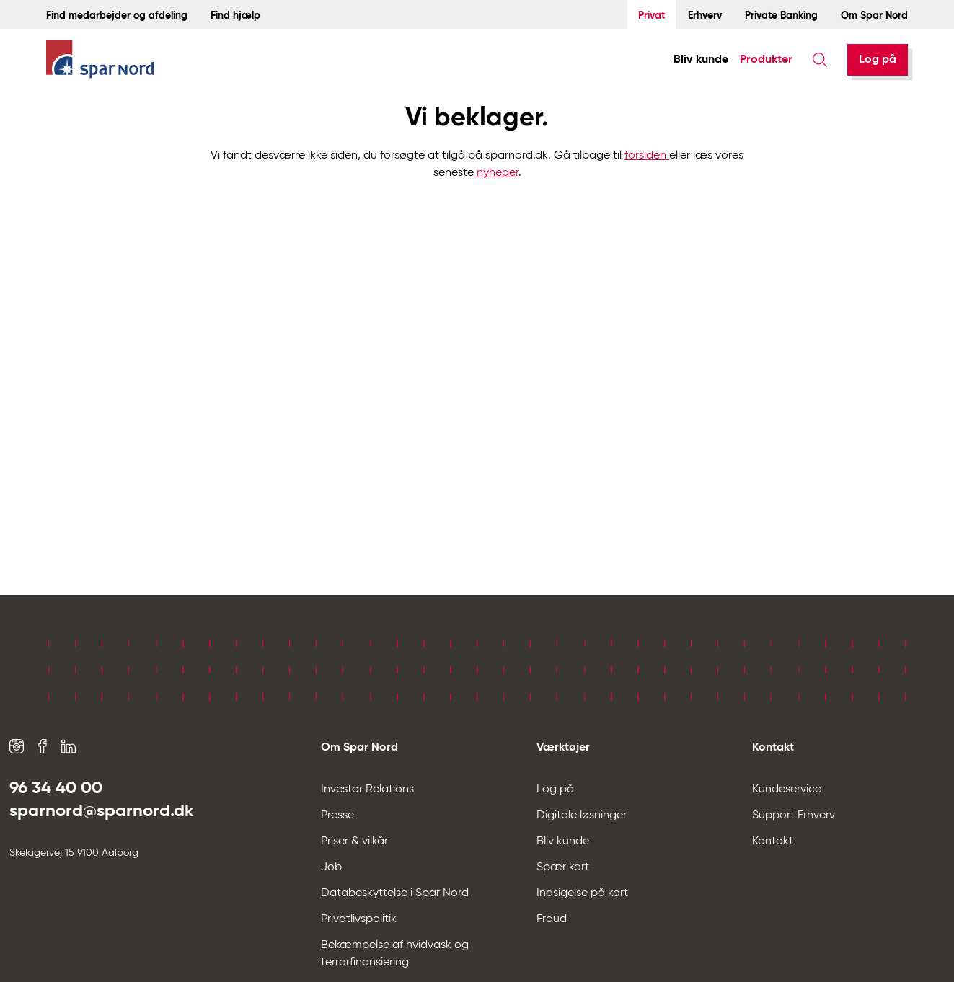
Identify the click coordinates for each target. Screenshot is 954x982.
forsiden (646, 156)
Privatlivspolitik (359, 919)
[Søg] (820, 60)
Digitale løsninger (581, 815)
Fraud (551, 919)
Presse (337, 815)
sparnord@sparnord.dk (101, 811)
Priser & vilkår (354, 841)
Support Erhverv (793, 815)
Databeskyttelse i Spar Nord (395, 893)
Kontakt (772, 841)
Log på (877, 60)
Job (331, 867)
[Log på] (877, 60)
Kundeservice (786, 789)
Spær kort (562, 867)
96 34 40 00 (55, 788)
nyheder (496, 173)
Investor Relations (367, 789)
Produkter (766, 60)
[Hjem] (100, 60)
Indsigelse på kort (582, 893)
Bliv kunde (700, 60)
